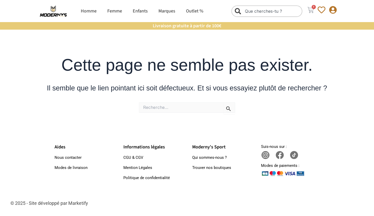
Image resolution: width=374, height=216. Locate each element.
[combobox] (266, 11)
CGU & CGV (133, 157)
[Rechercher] (239, 11)
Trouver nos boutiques (211, 167)
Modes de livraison (71, 167)
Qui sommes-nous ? (209, 157)
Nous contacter (68, 157)
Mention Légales (137, 167)
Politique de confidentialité (146, 177)
